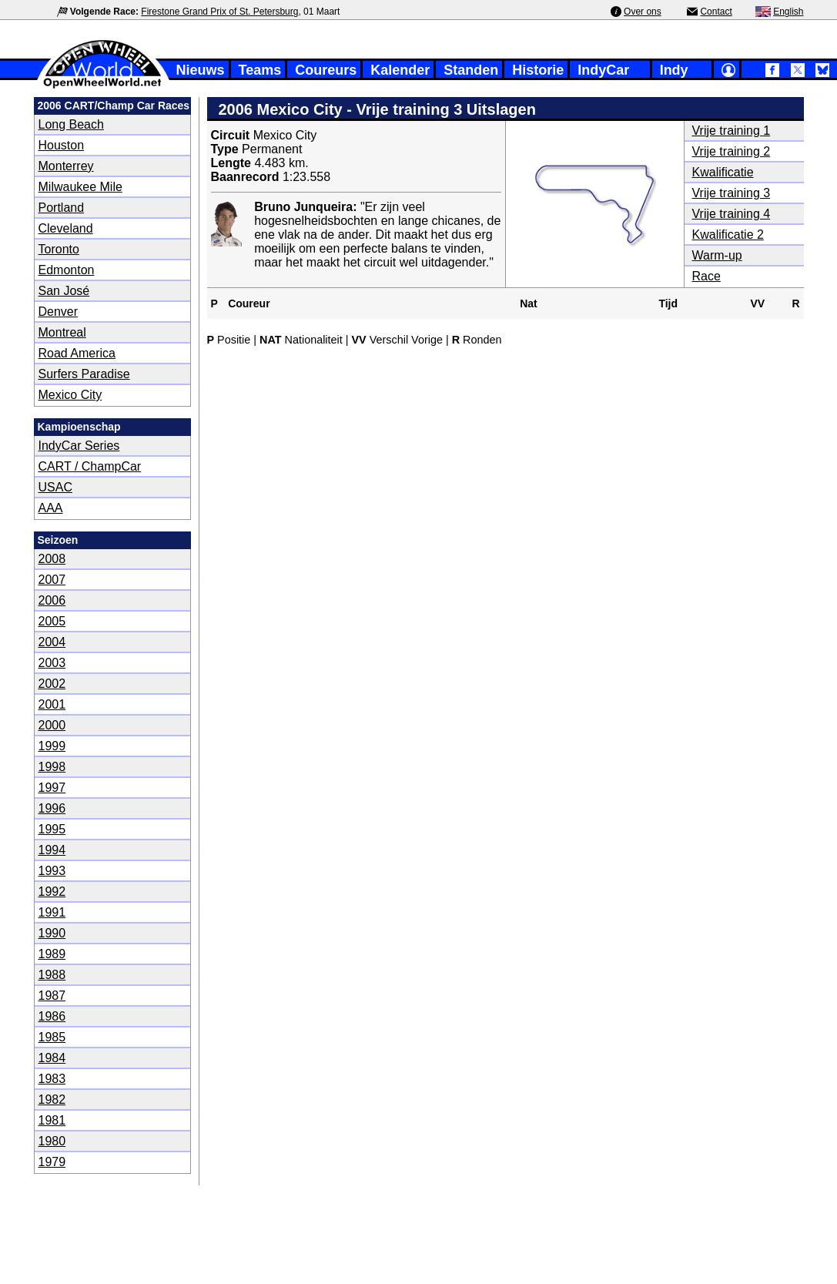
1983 (52, 1078)
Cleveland (66, 228)
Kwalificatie (723, 172)
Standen (471, 70)
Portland (62, 207)
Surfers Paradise (84, 374)
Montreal (62, 332)
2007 (52, 579)
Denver (59, 311)
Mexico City (70, 394)
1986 (52, 1016)
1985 (52, 1037)
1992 (52, 891)
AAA (51, 508)
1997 (52, 787)
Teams (260, 70)
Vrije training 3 (731, 192)
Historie (538, 70)
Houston (62, 145)
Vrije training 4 (731, 213)
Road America (77, 353)
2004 (52, 642)
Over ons (642, 11)
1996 (52, 808)
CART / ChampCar (90, 466)
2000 (52, 725)
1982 (52, 1099)
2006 (52, 600)
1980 (52, 1141)
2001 (52, 704)
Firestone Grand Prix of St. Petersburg (219, 11)
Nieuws (200, 70)
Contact (716, 11)
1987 (52, 995)
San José (64, 290)
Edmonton (67, 270)
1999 (52, 746)
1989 (52, 953)
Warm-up (717, 255)
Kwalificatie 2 (728, 234)
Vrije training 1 (731, 130)
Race (706, 276)
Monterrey (66, 166)
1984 (52, 1057)
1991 (52, 912)
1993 (52, 870)
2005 (52, 621)
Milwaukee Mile (80, 186)
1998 (52, 766)
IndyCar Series (79, 445)
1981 (52, 1120)
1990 (52, 933)
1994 (52, 850)
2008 (52, 558)
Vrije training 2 (731, 151)
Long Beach (71, 124)
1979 (52, 1161)
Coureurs (326, 70)
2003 (52, 662)
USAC (55, 487)
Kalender (400, 70)
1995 (52, 829)
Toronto (59, 249)
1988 (52, 974)
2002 (52, 683)
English (788, 11)
